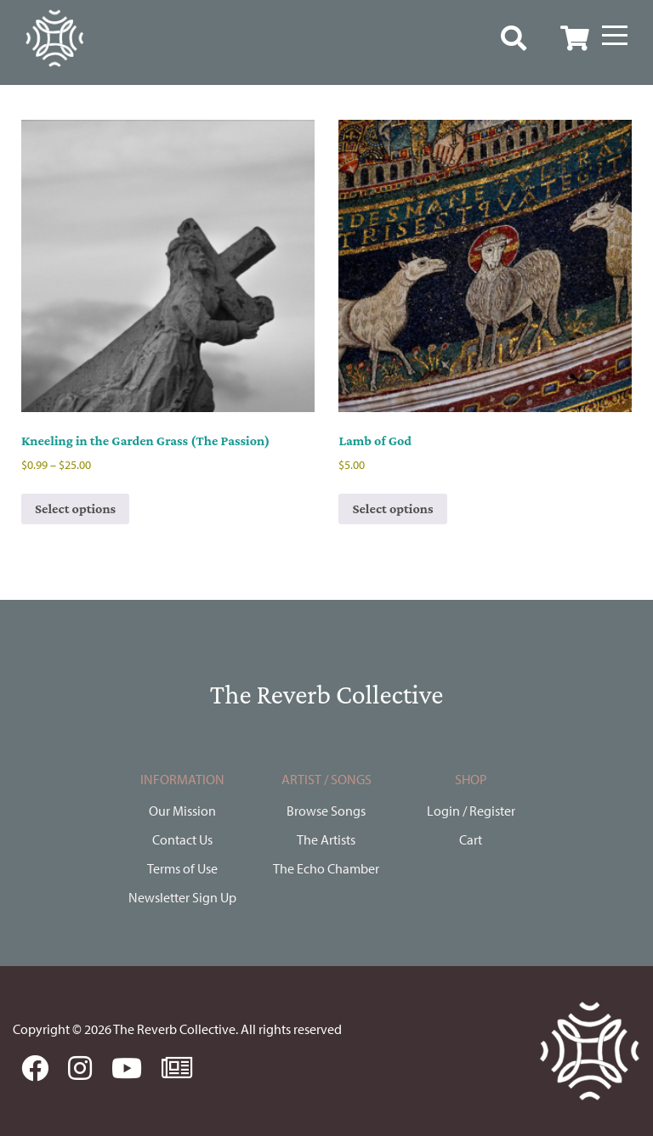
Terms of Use (182, 868)
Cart (470, 839)
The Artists (326, 839)
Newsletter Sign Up (182, 897)
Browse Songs (326, 810)
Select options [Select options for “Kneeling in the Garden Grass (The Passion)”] (75, 508)
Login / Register (471, 810)
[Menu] (614, 35)
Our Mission (182, 810)
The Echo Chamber (326, 868)
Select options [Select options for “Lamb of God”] (392, 508)
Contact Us (182, 839)
